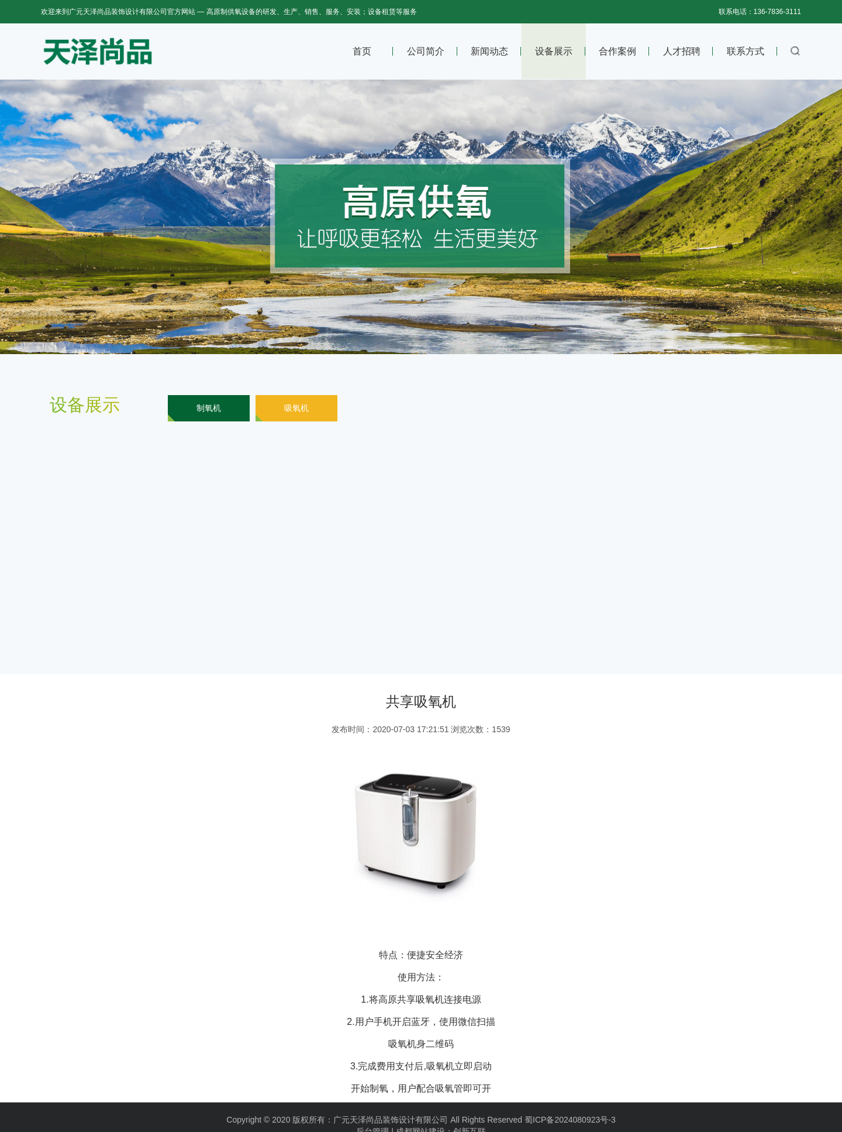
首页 (362, 51)
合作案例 (617, 51)
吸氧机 (296, 408)
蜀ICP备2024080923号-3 (570, 1127)
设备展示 (553, 51)
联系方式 (745, 51)
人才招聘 (681, 51)
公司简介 (425, 51)
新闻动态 (489, 51)
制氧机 (208, 408)
